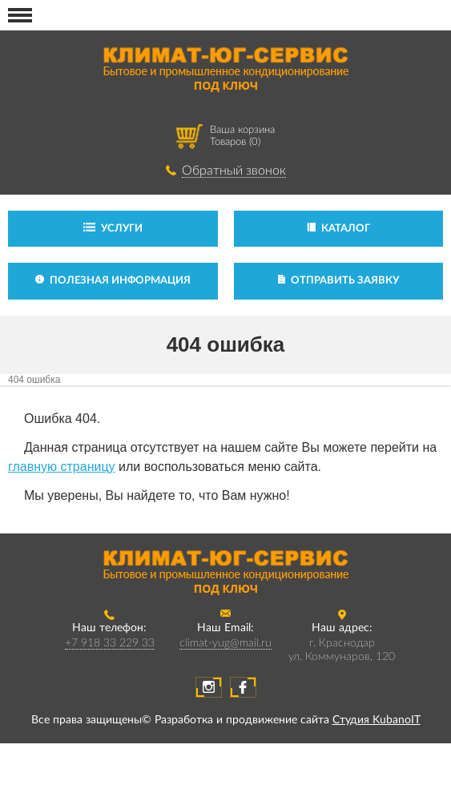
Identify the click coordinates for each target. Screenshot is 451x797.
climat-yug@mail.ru (225, 643)
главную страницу (61, 466)
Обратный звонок (234, 170)
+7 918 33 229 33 (110, 643)
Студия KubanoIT (376, 720)
